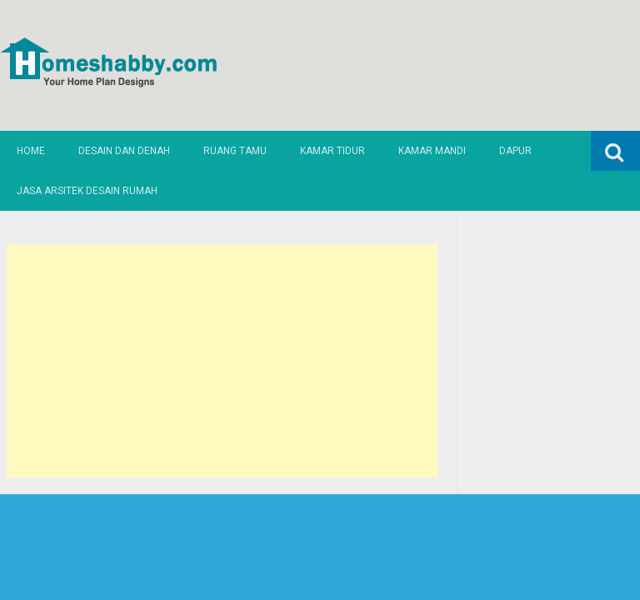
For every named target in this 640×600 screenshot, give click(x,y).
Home (31, 151)
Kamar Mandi (432, 151)
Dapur (515, 151)
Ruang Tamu (235, 151)
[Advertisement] (222, 361)
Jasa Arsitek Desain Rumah (87, 191)
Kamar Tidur (332, 151)
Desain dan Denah (124, 151)
